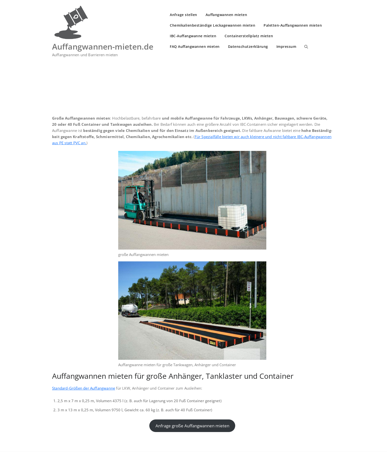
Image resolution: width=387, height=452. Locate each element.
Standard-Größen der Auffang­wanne (83, 388)
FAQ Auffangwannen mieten (195, 46)
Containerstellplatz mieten (249, 36)
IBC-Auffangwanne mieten (193, 36)
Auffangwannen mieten (226, 14)
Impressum (286, 46)
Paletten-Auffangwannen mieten (293, 25)
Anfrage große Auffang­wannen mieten (192, 426)
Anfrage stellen (183, 14)
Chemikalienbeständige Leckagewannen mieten (212, 25)
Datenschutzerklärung (248, 46)
